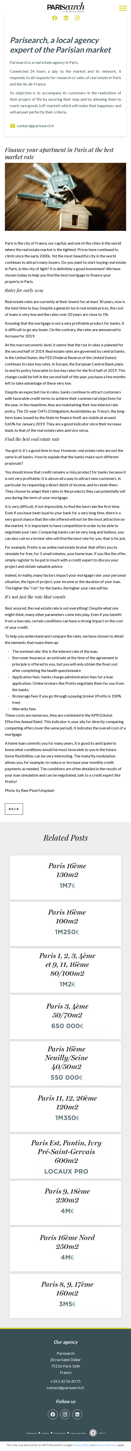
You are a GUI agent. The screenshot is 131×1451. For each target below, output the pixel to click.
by (101, 1433)
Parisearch (66, 1353)
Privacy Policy (81, 1445)
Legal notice (45, 1433)
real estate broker (72, 547)
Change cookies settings (78, 1433)
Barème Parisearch (60, 1433)
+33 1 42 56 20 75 (65, 1381)
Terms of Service (106, 1445)
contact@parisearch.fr (32, 126)
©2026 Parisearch (31, 1433)
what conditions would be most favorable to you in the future (65, 749)
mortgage (77, 275)
